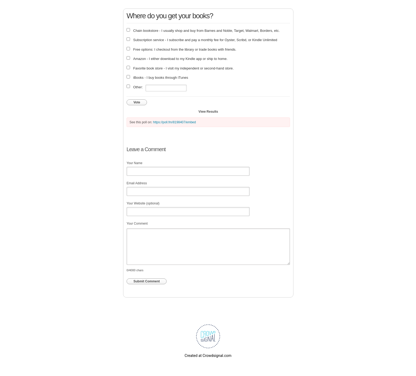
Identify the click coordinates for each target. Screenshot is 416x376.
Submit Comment (146, 281)
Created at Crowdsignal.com (208, 355)
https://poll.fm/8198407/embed (174, 122)
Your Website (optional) (143, 203)
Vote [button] (136, 102)
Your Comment (137, 223)
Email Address (137, 183)
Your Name (134, 163)
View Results (208, 111)
